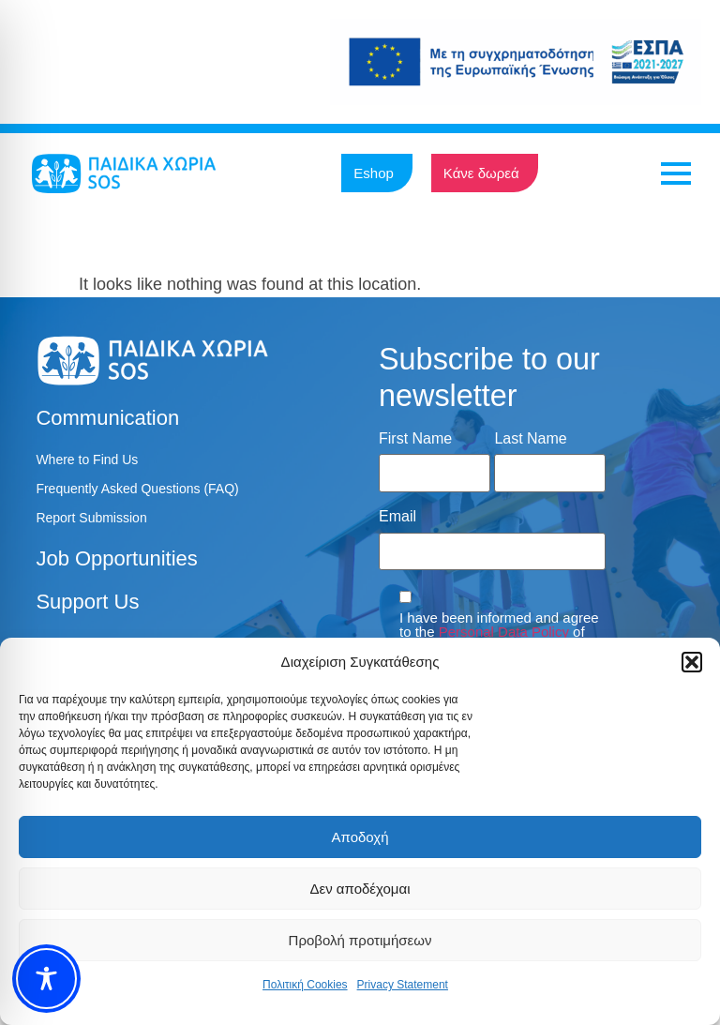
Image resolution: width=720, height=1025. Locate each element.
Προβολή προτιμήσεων (360, 940)
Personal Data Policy (504, 632)
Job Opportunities (116, 558)
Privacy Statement (402, 984)
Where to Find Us (87, 459)
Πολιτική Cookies (305, 984)
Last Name (530, 438)
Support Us (87, 601)
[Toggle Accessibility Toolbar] (46, 978)
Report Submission (91, 517)
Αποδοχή (360, 837)
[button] (691, 662)
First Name (415, 438)
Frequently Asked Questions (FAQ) (137, 488)
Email (397, 516)
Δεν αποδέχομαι (359, 889)
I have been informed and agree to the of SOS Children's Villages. (499, 631)
